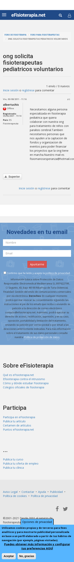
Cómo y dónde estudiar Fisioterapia (26, 383)
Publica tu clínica (13, 467)
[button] (69, 15)
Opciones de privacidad (37, 522)
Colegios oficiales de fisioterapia (23, 387)
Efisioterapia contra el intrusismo (24, 379)
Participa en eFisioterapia (19, 417)
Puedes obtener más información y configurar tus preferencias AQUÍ (37, 546)
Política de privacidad (44, 496)
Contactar (28, 492)
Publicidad (56, 492)
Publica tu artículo (14, 421)
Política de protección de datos (41, 337)
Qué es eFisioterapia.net (18, 375)
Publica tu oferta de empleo (20, 463)
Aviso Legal (10, 492)
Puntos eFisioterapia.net (18, 429)
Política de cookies (15, 496)
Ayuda (42, 492)
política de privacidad (57, 273)
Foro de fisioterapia (15, 35)
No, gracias (26, 556)
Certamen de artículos (17, 425)
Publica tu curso (13, 459)
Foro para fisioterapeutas (44, 35)
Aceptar (9, 556)
